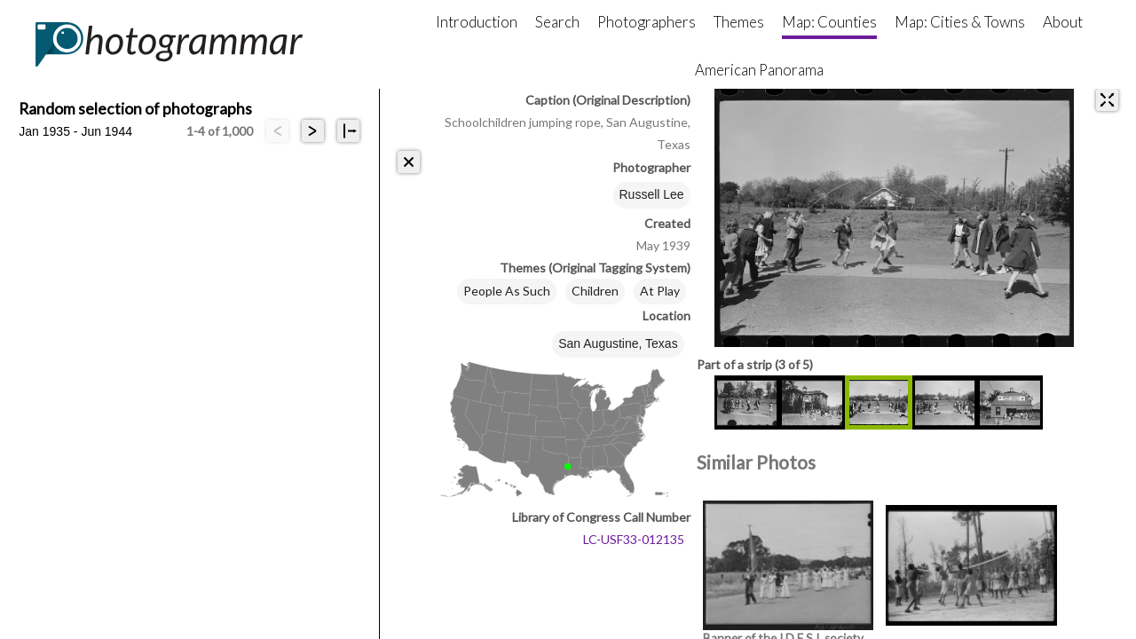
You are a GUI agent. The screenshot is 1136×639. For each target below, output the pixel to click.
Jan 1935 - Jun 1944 (75, 131)
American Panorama (759, 69)
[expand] (1107, 100)
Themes (739, 21)
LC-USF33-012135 (633, 539)
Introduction (476, 21)
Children (595, 290)
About (1063, 21)
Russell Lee (651, 194)
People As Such (506, 290)
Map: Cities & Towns (960, 21)
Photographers (646, 21)
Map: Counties (829, 21)
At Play (660, 290)
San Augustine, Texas (617, 343)
